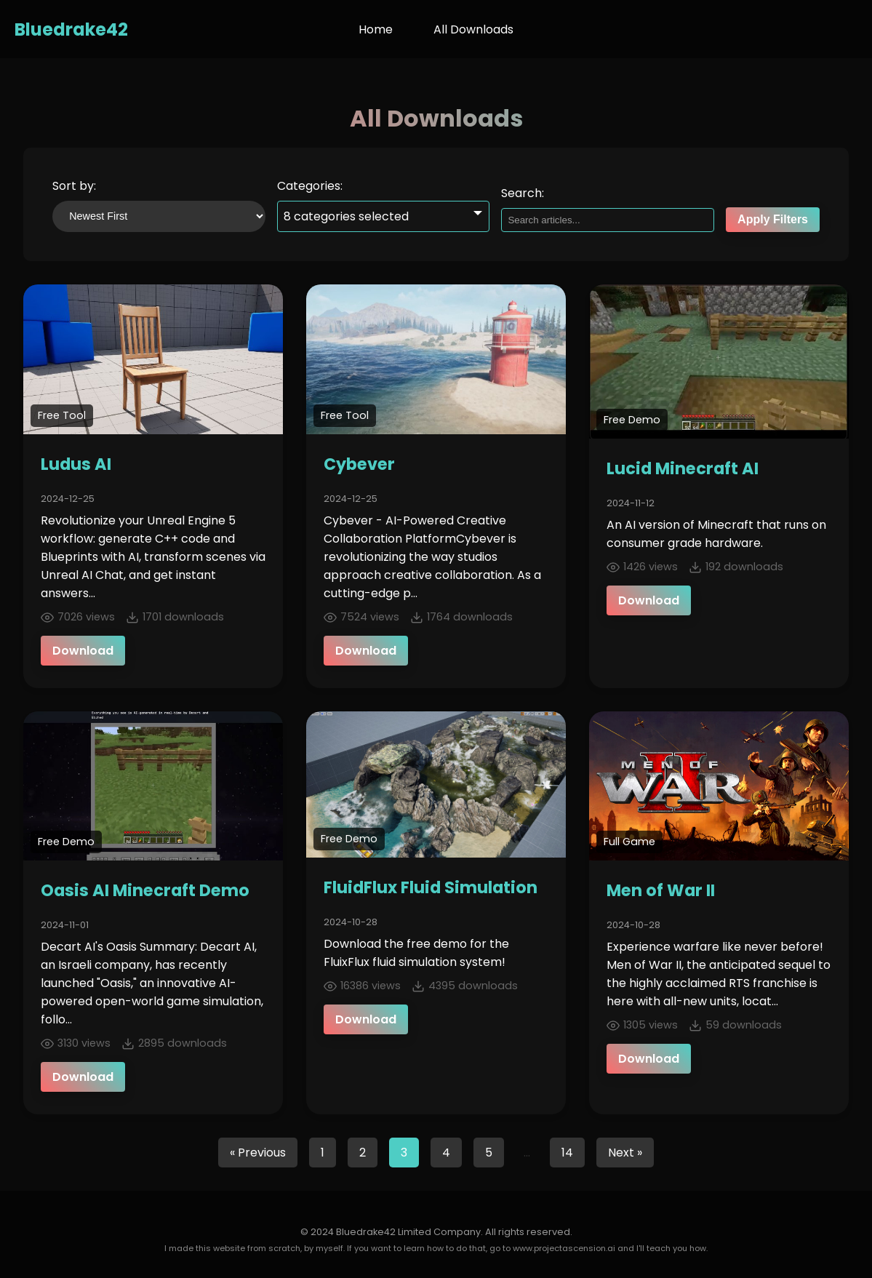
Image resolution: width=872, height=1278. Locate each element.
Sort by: (74, 185)
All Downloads (473, 29)
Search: (522, 193)
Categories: (310, 185)
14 (567, 1152)
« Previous (258, 1152)
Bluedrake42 (71, 29)
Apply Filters (772, 219)
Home (376, 29)
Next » (625, 1152)
